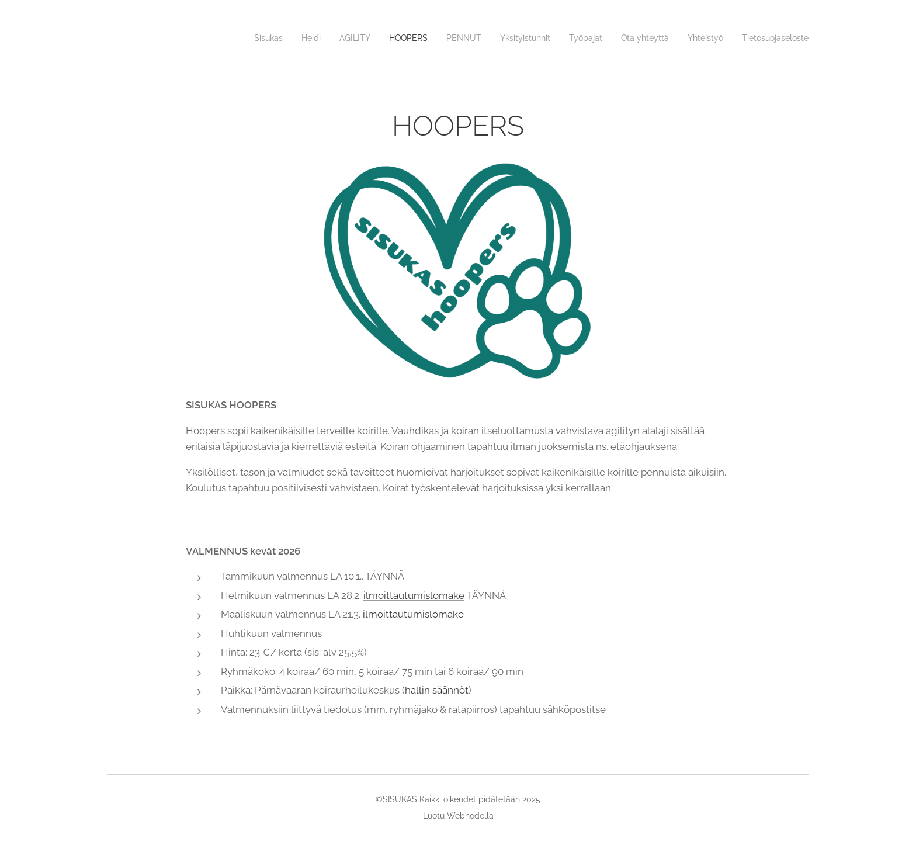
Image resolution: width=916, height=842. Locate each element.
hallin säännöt (437, 690)
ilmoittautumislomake (413, 595)
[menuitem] (235, 38)
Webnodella (470, 815)
